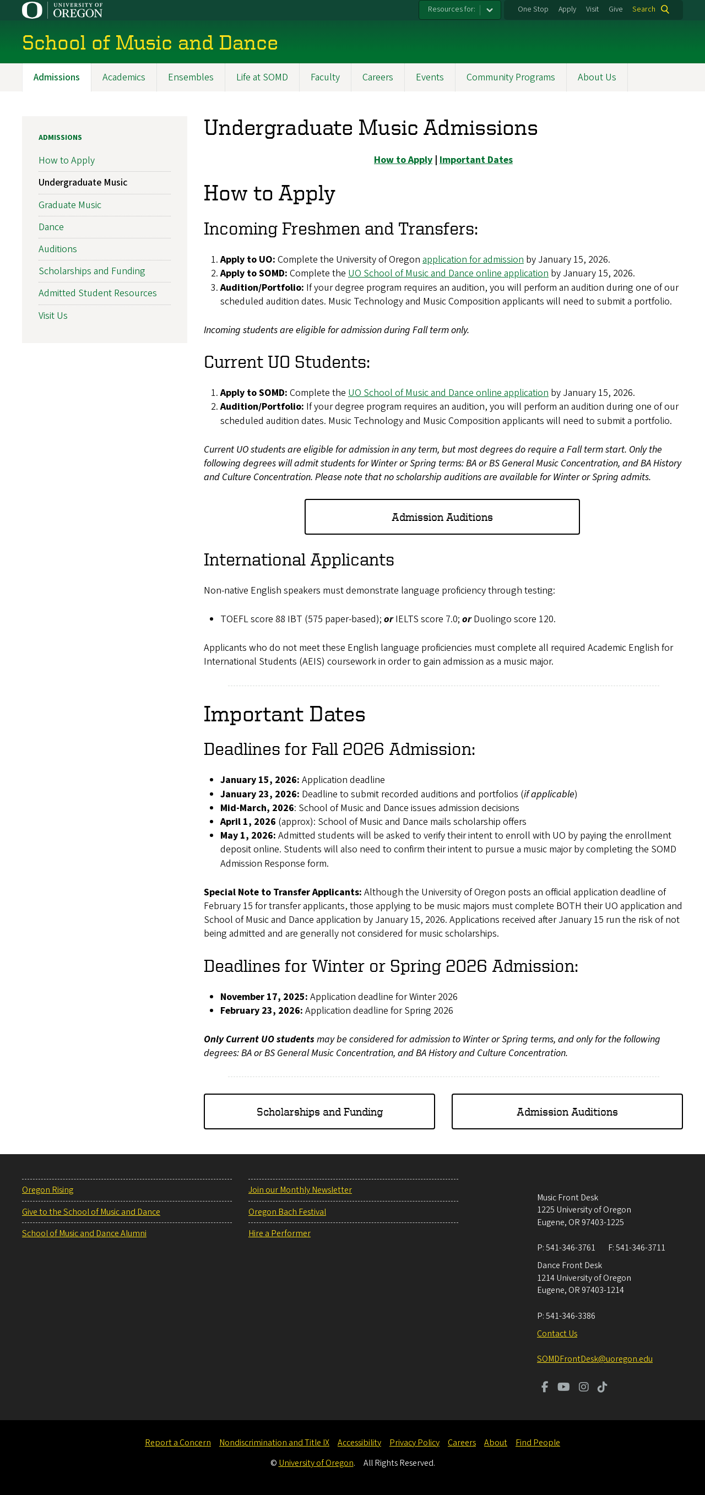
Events (430, 77)
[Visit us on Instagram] (583, 1388)
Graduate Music (70, 205)
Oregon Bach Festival (287, 1212)
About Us (597, 77)
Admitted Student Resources (98, 294)
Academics (123, 77)
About (495, 1443)
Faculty (325, 77)
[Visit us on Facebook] (545, 1388)
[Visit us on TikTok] (602, 1388)
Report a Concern (178, 1443)
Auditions (58, 249)
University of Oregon (316, 1463)
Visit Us (53, 316)
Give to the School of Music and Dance (91, 1212)
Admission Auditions (442, 516)
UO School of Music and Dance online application (448, 274)
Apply (567, 9)
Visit (592, 9)
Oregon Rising (47, 1190)
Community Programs (511, 77)
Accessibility (359, 1443)
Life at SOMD (262, 77)
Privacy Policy (414, 1443)
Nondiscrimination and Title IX (274, 1443)
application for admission (473, 260)
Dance (51, 227)
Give (616, 9)
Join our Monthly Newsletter (300, 1190)
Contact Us (557, 1334)
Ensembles (191, 77)
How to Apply (67, 161)
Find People (538, 1443)
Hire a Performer (279, 1233)
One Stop (533, 9)
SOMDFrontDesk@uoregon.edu (595, 1359)
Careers (377, 77)
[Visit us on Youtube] (563, 1388)
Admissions (57, 77)
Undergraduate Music (83, 183)
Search (643, 9)
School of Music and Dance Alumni (84, 1233)
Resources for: (451, 9)
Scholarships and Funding (320, 1111)
